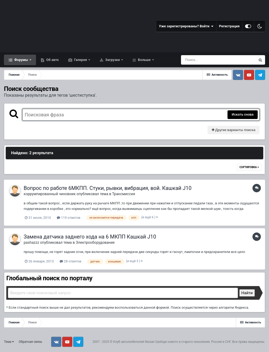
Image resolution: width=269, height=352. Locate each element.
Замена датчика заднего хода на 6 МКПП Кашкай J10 (90, 237)
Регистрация (229, 26)
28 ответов (70, 261)
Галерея (80, 60)
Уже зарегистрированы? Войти (186, 26)
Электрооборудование (95, 242)
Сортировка (249, 167)
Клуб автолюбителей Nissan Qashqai (140, 342)
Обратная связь (30, 342)
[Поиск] (208, 60)
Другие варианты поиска (233, 130)
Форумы (21, 60)
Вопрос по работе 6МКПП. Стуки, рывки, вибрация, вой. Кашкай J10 (108, 188)
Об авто (52, 60)
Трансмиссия (123, 194)
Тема (9, 342)
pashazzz (31, 242)
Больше (144, 60)
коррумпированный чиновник (50, 194)
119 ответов (68, 218)
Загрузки (112, 60)
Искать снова (243, 114)
